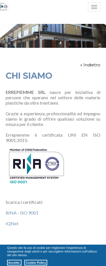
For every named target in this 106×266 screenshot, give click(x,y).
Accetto (14, 262)
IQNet (12, 223)
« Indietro (90, 64)
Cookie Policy (35, 262)
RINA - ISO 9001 (22, 212)
